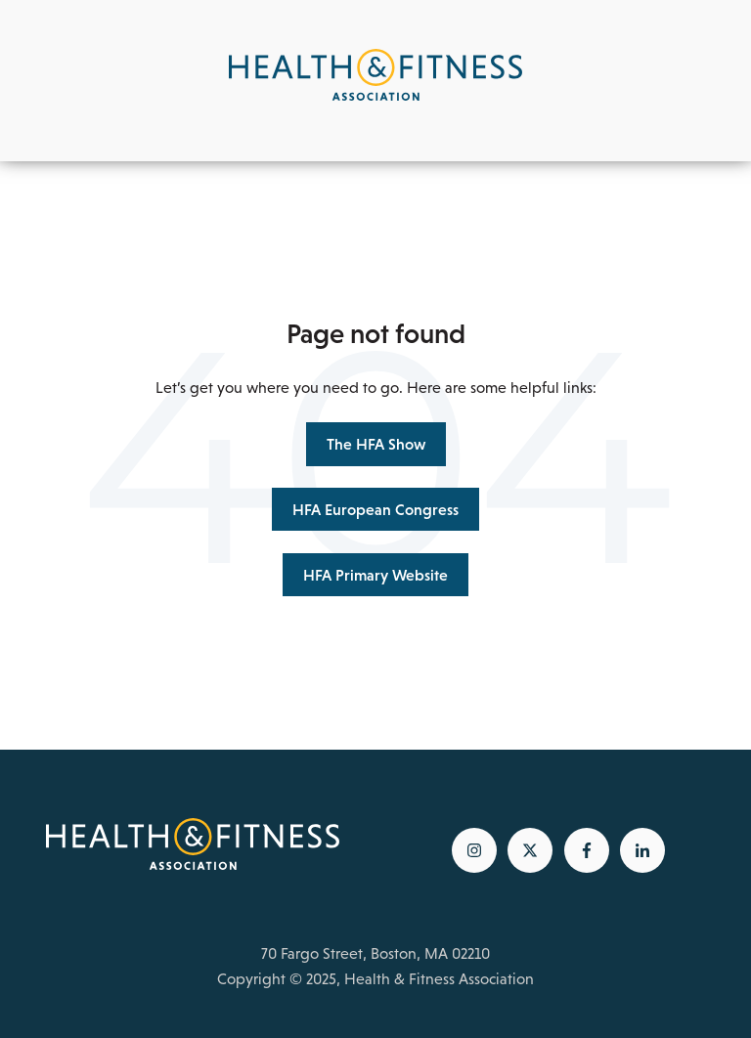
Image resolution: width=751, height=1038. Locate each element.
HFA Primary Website (375, 575)
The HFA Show (376, 444)
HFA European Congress (375, 509)
